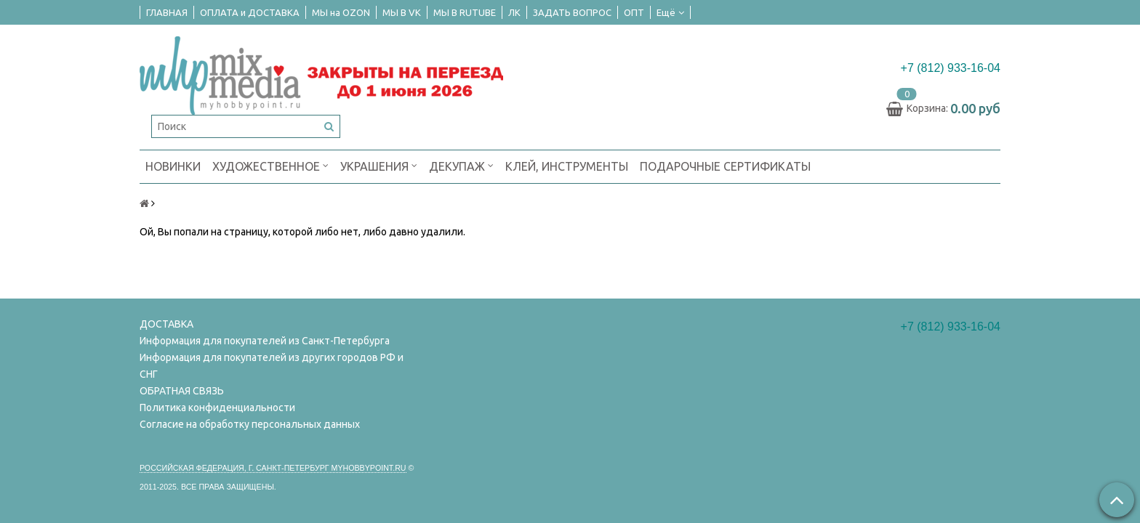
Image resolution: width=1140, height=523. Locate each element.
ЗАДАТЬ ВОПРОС (572, 12)
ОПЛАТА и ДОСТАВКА (250, 12)
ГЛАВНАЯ (167, 12)
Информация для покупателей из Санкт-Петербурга (265, 340)
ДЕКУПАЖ (461, 165)
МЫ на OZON (341, 12)
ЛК (514, 12)
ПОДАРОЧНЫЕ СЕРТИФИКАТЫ (725, 166)
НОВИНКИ (173, 166)
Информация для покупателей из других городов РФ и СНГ (272, 366)
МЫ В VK (401, 12)
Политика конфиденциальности (217, 407)
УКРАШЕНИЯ (378, 165)
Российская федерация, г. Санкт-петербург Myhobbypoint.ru (273, 467)
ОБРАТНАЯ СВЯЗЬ (182, 391)
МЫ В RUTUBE (464, 12)
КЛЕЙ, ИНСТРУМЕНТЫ (566, 166)
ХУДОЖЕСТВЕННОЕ (270, 165)
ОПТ (634, 12)
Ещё (670, 12)
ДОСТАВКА (166, 324)
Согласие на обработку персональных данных (250, 424)
